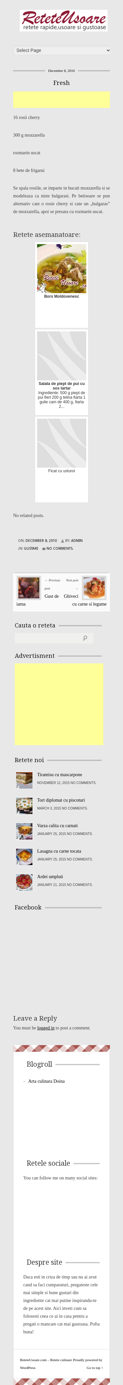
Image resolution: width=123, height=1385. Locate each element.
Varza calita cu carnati (57, 825)
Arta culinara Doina (46, 1081)
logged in (46, 1028)
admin (77, 541)
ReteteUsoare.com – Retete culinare (64, 20)
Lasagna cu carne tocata (59, 851)
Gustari (31, 548)
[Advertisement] (68, 100)
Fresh (61, 82)
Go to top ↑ (95, 1368)
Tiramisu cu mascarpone (59, 774)
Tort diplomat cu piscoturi (61, 800)
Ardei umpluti (50, 876)
